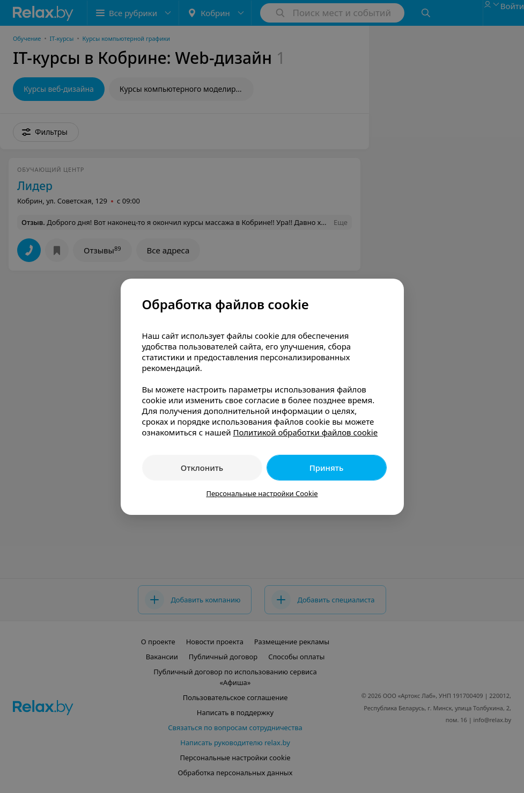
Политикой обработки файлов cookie (305, 432)
